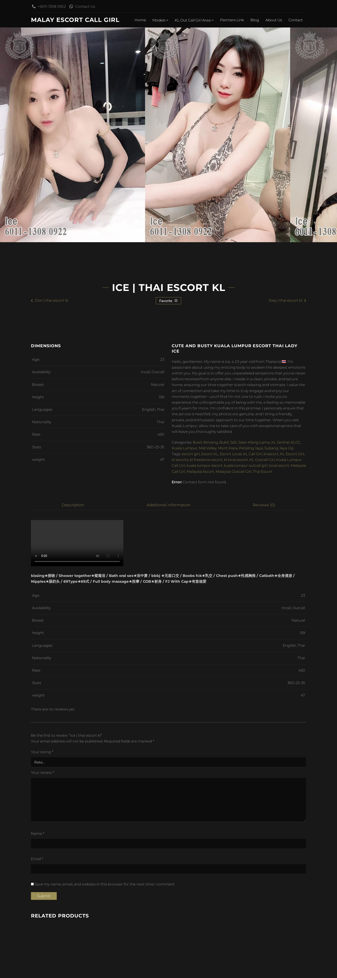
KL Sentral (280, 656)
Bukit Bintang (205, 656)
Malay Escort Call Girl (75, 19)
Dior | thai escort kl (51, 514)
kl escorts (180, 673)
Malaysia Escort (200, 685)
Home (140, 20)
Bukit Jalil (227, 656)
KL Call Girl (252, 667)
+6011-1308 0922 (51, 6)
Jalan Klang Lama (254, 656)
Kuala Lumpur (184, 661)
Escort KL (209, 667)
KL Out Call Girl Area (194, 20)
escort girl (191, 667)
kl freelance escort (206, 673)
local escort (279, 679)
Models (160, 20)
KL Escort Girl (292, 667)
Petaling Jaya (251, 661)
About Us (273, 20)
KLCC (295, 656)
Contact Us (84, 6)
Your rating (42, 965)
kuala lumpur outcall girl (245, 679)
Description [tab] (73, 718)
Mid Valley (207, 661)
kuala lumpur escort (204, 679)
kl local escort (236, 673)
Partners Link (232, 20)
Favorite (166, 514)
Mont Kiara (227, 661)
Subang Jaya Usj (279, 661)
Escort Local (231, 667)
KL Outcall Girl (262, 673)
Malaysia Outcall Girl (233, 685)
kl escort (271, 667)
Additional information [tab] (169, 718)
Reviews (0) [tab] (264, 718)
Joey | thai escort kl (285, 514)
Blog (254, 20)
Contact (295, 20)
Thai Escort (263, 685)
